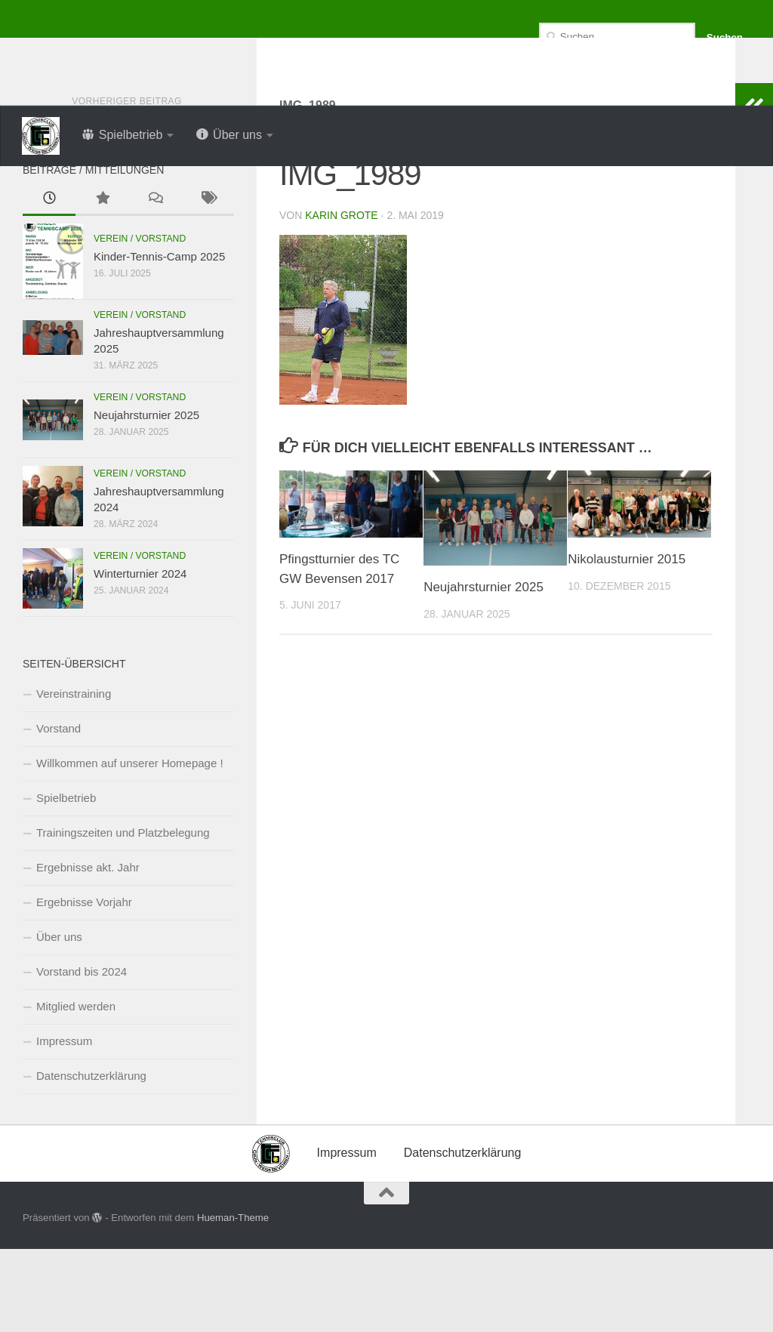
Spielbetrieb (66, 880)
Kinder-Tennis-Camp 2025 (159, 339)
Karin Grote (341, 298)
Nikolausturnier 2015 (626, 642)
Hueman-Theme (233, 1300)
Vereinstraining (73, 776)
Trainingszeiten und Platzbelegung (123, 915)
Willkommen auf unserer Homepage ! (129, 846)
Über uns (59, 1019)
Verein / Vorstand (140, 321)
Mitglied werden (75, 1089)
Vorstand (58, 811)
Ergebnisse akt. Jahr (88, 950)
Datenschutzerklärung (91, 1158)
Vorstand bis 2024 (81, 1054)
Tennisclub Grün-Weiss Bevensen (272, 52)
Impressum (64, 1124)
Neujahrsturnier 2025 (483, 670)
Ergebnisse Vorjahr (84, 985)
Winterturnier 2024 (140, 656)
